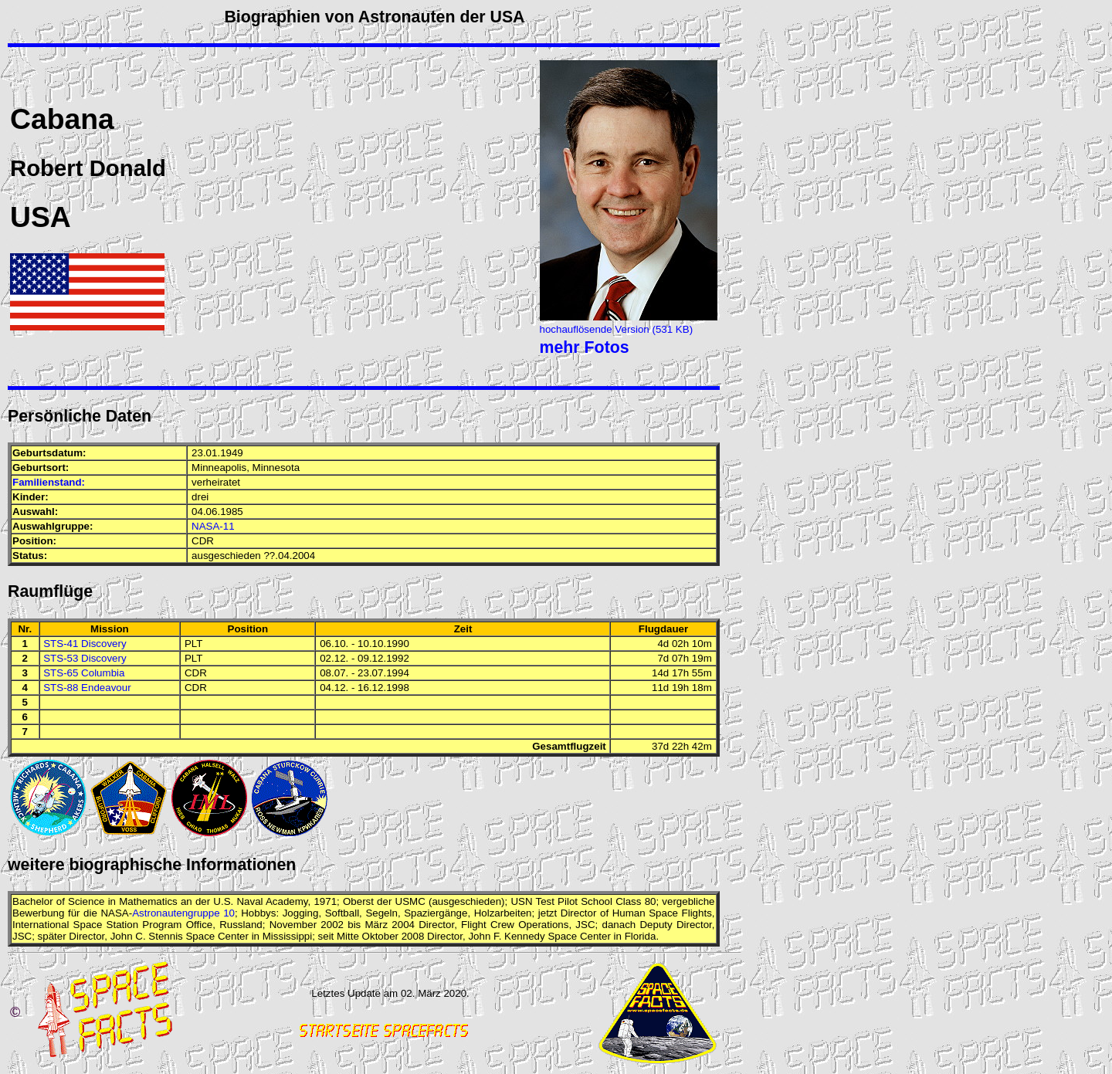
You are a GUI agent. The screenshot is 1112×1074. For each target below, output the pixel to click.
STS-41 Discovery (84, 643)
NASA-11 (213, 526)
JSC (585, 924)
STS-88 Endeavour (87, 687)
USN (521, 901)
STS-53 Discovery (84, 658)
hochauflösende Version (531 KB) (616, 329)
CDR (203, 541)
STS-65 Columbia (83, 673)
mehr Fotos (584, 347)
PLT (193, 643)
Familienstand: (48, 482)
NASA (114, 913)
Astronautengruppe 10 (183, 913)
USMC (410, 901)
